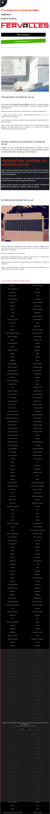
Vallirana (12, 469)
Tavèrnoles (37, 554)
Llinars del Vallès (12, 482)
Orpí (13, 513)
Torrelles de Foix (37, 523)
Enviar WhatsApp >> (23, 41)
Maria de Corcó (12, 499)
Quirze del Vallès (37, 452)
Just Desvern (37, 411)
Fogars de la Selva (12, 635)
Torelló (12, 530)
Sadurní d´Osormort (12, 441)
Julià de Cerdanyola (13, 299)
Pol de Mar (12, 458)
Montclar (12, 577)
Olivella (37, 520)
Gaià (37, 564)
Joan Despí (37, 299)
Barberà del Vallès (12, 350)
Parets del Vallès (12, 802)
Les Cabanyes (12, 489)
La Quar (12, 493)
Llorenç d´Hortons (12, 411)
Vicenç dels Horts (12, 428)
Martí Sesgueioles (12, 401)
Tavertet (12, 554)
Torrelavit (12, 526)
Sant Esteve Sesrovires (12, 418)
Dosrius (13, 547)
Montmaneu (13, 571)
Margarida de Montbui (12, 506)
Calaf (12, 387)
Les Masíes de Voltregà (37, 482)
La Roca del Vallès (37, 489)
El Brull (37, 642)
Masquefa (12, 591)
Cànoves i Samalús (37, 302)
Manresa (37, 357)
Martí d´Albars (12, 408)
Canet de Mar (37, 306)
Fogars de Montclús (37, 632)
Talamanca (37, 557)
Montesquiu (37, 574)
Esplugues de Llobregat (37, 639)
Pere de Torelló (37, 340)
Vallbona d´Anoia (37, 472)
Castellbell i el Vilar (37, 387)
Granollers (12, 625)
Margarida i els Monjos (37, 503)
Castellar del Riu (37, 391)
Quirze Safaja (12, 452)
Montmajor (37, 571)
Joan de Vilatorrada (37, 316)
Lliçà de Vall (37, 540)
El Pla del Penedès (12, 584)
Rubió (37, 323)
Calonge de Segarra (37, 309)
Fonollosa (37, 628)
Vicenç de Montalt (12, 431)
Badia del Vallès (13, 363)
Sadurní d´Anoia (13, 425)
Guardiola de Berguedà (12, 622)
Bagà (37, 353)
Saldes (37, 479)
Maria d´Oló (12, 503)
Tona (37, 295)
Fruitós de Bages (12, 448)
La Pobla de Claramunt (37, 441)
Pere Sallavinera (37, 458)
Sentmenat (12, 564)
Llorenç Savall (37, 408)
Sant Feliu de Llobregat (13, 414)
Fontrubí (12, 567)
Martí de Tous (12, 404)
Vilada (12, 462)
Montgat (12, 574)
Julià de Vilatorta (12, 343)
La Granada (37, 645)
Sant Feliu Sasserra (13, 394)
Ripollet (13, 329)
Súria (37, 476)
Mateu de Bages (37, 397)
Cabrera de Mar (37, 370)
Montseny (37, 292)
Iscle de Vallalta (37, 319)
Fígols (37, 635)
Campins (12, 309)
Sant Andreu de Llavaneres (13, 333)
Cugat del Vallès (37, 421)
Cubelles (37, 547)
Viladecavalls (37, 374)
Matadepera (37, 588)
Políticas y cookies (37, 812)
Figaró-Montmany (12, 639)
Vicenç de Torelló (37, 428)
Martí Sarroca (37, 401)
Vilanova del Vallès (37, 367)
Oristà (37, 513)
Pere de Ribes (12, 397)
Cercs (12, 608)
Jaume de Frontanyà (12, 319)
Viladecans (12, 377)
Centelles (37, 608)
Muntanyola (12, 292)
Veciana (13, 465)
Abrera (37, 550)
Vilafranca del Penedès (12, 374)
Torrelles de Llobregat (12, 523)
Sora (37, 805)
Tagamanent (12, 560)
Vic (37, 462)
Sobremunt (37, 506)
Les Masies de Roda (12, 486)
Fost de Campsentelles (37, 448)
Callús (12, 312)
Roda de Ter (37, 326)
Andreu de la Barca (37, 333)
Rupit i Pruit (12, 323)
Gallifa (12, 805)
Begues (37, 802)
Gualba (37, 622)
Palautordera (37, 418)
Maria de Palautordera (12, 533)
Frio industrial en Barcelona (12, 47)
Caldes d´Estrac (13, 384)
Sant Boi (37, 435)
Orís (13, 516)
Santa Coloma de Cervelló (37, 530)
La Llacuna (12, 645)
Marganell (37, 594)
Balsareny (37, 350)
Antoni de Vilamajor (37, 329)
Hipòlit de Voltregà (12, 601)
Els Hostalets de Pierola (12, 605)
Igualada (12, 581)
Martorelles (37, 591)
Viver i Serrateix (37, 537)
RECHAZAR (20, 729)
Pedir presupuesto (23, 35)
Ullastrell (37, 499)
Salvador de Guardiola (37, 285)
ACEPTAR (30, 729)
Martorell (12, 594)
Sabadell (37, 438)
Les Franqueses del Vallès (37, 486)
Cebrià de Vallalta (37, 431)
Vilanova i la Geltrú (12, 367)
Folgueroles (13, 632)
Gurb (37, 618)
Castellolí (37, 615)
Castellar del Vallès (12, 391)
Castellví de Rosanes (12, 611)
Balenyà (13, 353)
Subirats (12, 479)
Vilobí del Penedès (12, 540)
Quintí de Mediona (37, 455)
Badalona (37, 377)
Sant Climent (37, 493)
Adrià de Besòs (37, 336)
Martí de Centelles (37, 404)
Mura (37, 289)
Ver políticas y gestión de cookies (25, 725)
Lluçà (37, 809)
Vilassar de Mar (12, 295)
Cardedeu (37, 343)
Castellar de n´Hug (12, 588)
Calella (12, 316)
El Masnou (37, 584)
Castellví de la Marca (37, 611)
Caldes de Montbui (37, 601)
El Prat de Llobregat (37, 605)
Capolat (13, 346)
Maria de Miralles (37, 533)
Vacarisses (12, 476)
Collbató (37, 581)
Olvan (37, 516)
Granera (37, 625)
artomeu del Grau (12, 438)
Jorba (37, 567)
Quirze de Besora (12, 455)
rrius (12, 618)
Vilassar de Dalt (37, 363)
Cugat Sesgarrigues (12, 421)
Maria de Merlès (13, 537)
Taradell (12, 557)
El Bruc (37, 543)
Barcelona (12, 285)
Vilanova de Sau (12, 598)
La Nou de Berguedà (12, 445)
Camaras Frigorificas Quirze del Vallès (12, 812)
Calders (37, 384)
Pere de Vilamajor (12, 289)
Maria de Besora (37, 560)
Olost (12, 520)
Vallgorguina (37, 469)
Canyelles (12, 302)
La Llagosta (37, 445)
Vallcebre (12, 472)
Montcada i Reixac (37, 577)
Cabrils (12, 357)
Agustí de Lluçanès (12, 336)
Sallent (12, 340)
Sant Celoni (12, 496)
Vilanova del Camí (12, 370)
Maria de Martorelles (37, 496)
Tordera (13, 550)
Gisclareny (12, 628)
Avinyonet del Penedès (12, 380)
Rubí (12, 326)
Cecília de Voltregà (37, 425)
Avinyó (37, 380)
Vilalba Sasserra (37, 598)
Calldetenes (37, 312)
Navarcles (12, 360)
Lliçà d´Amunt (12, 543)
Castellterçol (12, 615)
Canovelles (12, 306)
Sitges (12, 510)
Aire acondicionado (4, 47)
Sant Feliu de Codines (37, 414)
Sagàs (12, 809)
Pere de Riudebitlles (37, 394)
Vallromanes (37, 465)
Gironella (12, 642)
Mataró (37, 360)
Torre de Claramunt (37, 526)
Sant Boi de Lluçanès (12, 435)
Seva (37, 510)
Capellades (37, 346)
